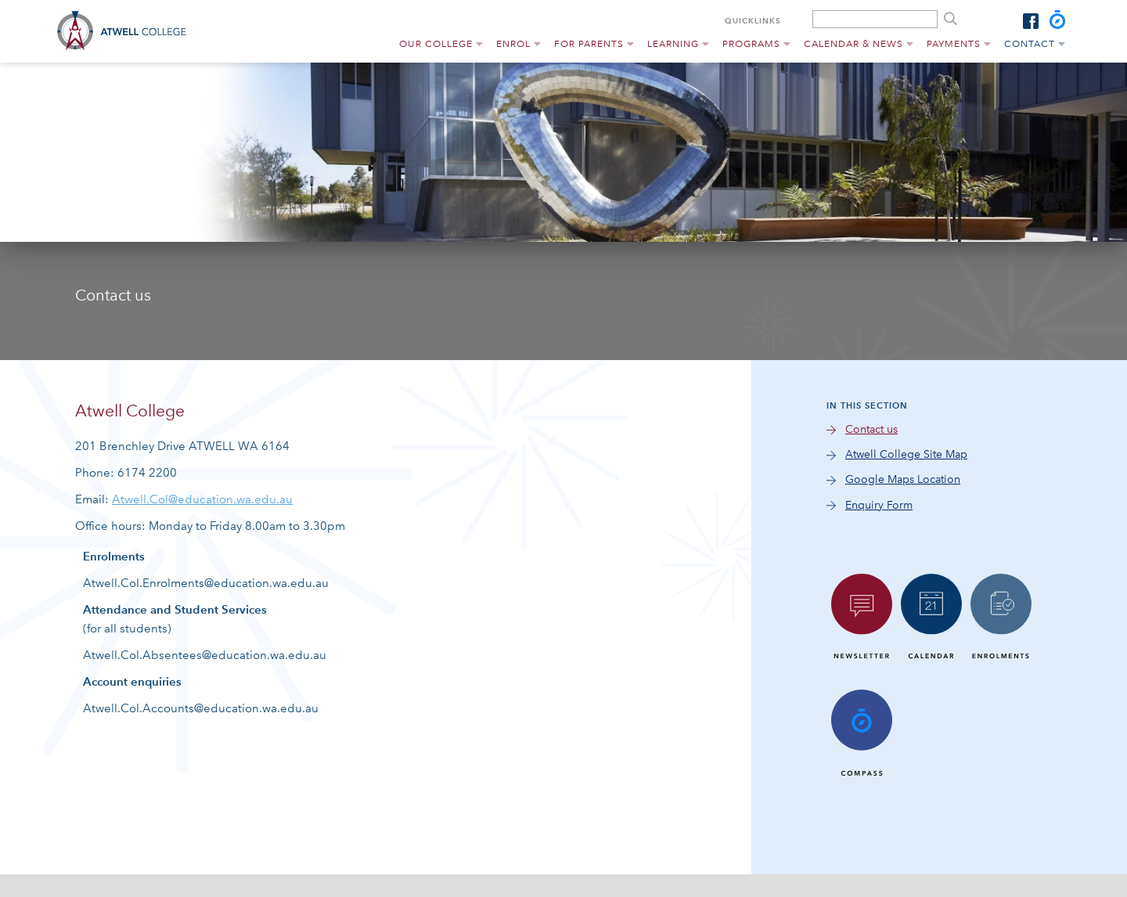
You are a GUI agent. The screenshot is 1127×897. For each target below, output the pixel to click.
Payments (954, 43)
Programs (751, 43)
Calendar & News (853, 43)
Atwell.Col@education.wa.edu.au (202, 499)
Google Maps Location (902, 479)
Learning (673, 43)
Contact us (871, 429)
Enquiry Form (879, 505)
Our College (436, 43)
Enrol (513, 43)
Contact (1029, 43)
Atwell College (126, 31)
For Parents (589, 43)
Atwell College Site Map (906, 454)
